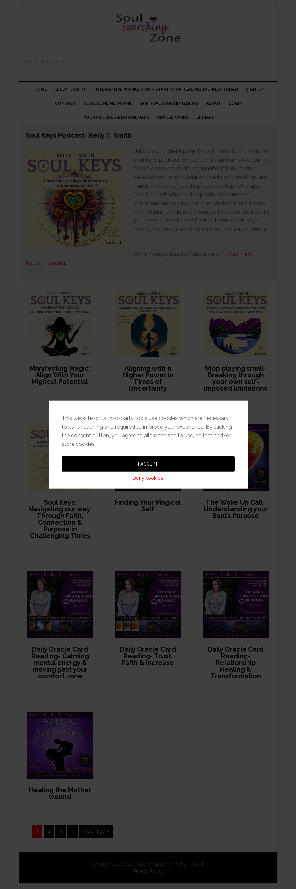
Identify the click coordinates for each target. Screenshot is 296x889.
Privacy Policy (148, 871)
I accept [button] (148, 423)
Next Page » (96, 831)
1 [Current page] (37, 831)
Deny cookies (148, 437)
